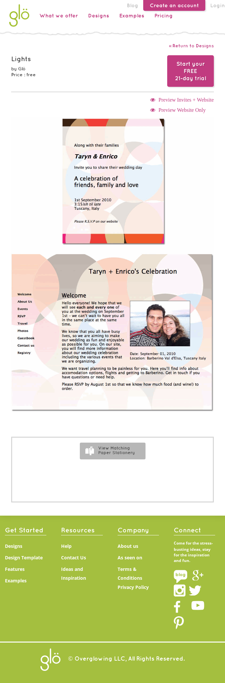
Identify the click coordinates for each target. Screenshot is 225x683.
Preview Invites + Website (186, 99)
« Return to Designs (191, 45)
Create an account (174, 5)
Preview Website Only (182, 109)
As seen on (130, 557)
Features (15, 569)
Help (66, 546)
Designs (98, 15)
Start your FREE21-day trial (190, 71)
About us (128, 546)
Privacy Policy (133, 587)
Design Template (24, 557)
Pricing (163, 15)
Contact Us (73, 557)
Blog (132, 5)
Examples (131, 15)
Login (217, 5)
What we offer (58, 15)
